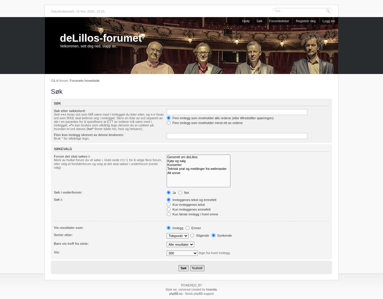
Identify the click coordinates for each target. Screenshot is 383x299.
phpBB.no (176, 293)
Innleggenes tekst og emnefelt (191, 200)
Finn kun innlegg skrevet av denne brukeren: (89, 135)
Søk (259, 21)
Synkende (222, 235)
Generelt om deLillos (198, 157)
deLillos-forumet (101, 38)
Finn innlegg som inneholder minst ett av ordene (205, 123)
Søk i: (58, 199)
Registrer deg (306, 21)
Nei (183, 192)
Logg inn (329, 21)
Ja (171, 192)
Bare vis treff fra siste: (71, 243)
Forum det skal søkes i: (72, 156)
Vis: (57, 252)
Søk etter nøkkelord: (70, 111)
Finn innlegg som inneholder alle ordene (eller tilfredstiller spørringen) (220, 118)
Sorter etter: (63, 235)
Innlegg (175, 228)
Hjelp (246, 21)
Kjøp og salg (198, 161)
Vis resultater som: (68, 227)
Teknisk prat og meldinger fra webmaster (198, 169)
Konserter (198, 165)
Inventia (211, 289)
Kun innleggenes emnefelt (188, 209)
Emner (193, 228)
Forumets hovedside (85, 80)
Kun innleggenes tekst (186, 204)
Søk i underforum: (68, 192)
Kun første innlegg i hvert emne (192, 214)
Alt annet (198, 173)
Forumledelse (279, 21)
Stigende (199, 235)
